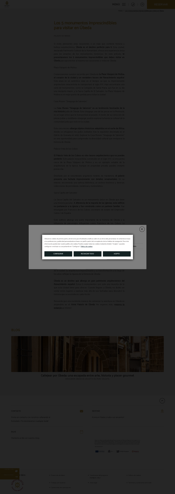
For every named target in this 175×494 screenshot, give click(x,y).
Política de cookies (86, 246)
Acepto (117, 254)
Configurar (58, 254)
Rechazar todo (87, 254)
